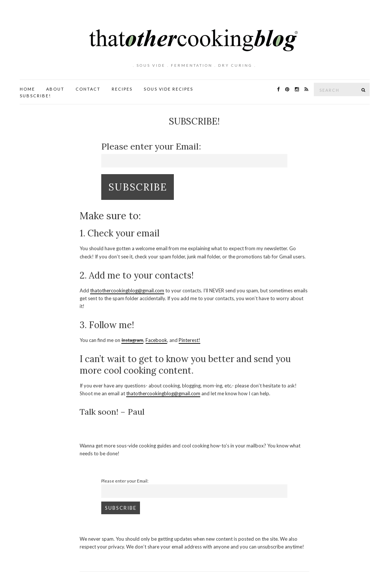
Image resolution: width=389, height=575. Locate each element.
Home (27, 89)
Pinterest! (189, 340)
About (55, 89)
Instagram (132, 340)
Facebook (156, 340)
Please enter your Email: (151, 146)
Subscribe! (35, 95)
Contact (88, 89)
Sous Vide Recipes (168, 89)
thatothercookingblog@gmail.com (127, 290)
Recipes (122, 89)
